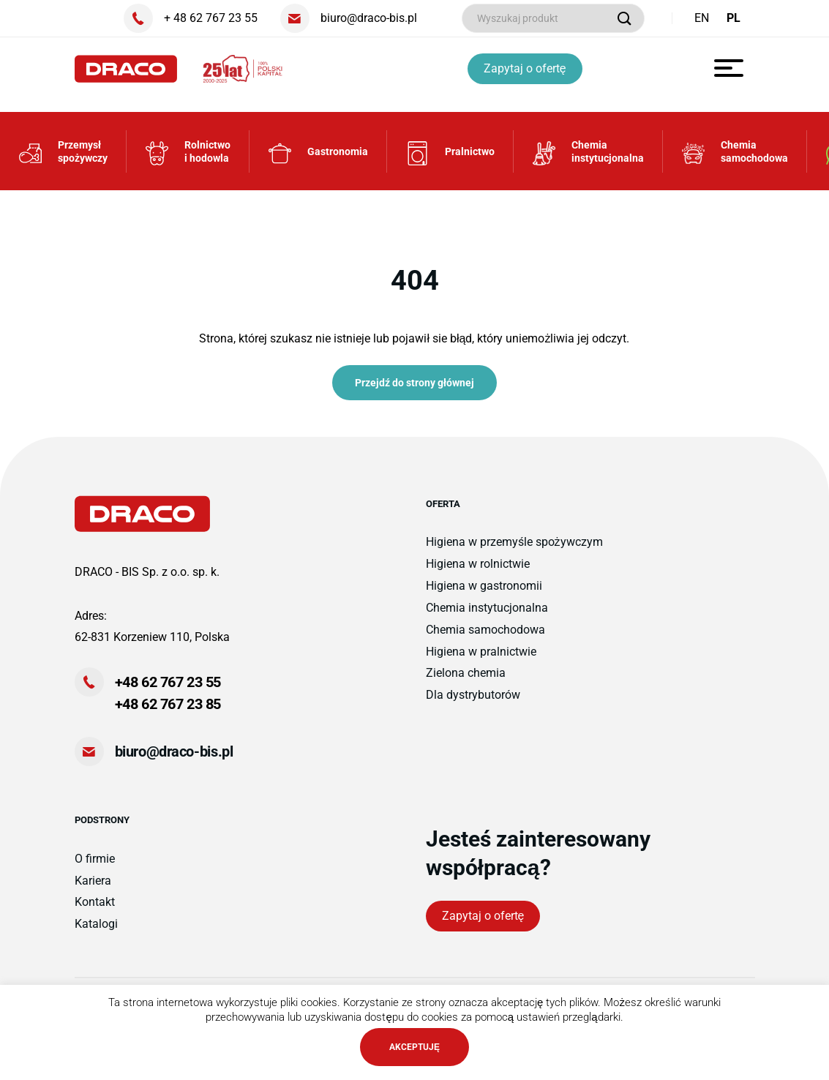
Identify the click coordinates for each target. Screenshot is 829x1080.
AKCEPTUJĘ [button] (414, 1047)
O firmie (95, 863)
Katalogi (96, 929)
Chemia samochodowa (485, 634)
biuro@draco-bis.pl (174, 756)
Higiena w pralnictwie (481, 656)
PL (733, 18)
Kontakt (95, 907)
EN (701, 18)
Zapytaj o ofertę (525, 68)
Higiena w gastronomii (484, 590)
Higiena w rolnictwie (478, 569)
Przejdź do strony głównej (414, 387)
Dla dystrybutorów (473, 700)
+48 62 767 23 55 (168, 687)
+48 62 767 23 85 (168, 709)
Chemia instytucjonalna (487, 612)
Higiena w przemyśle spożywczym (514, 547)
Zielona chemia (466, 678)
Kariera (93, 885)
